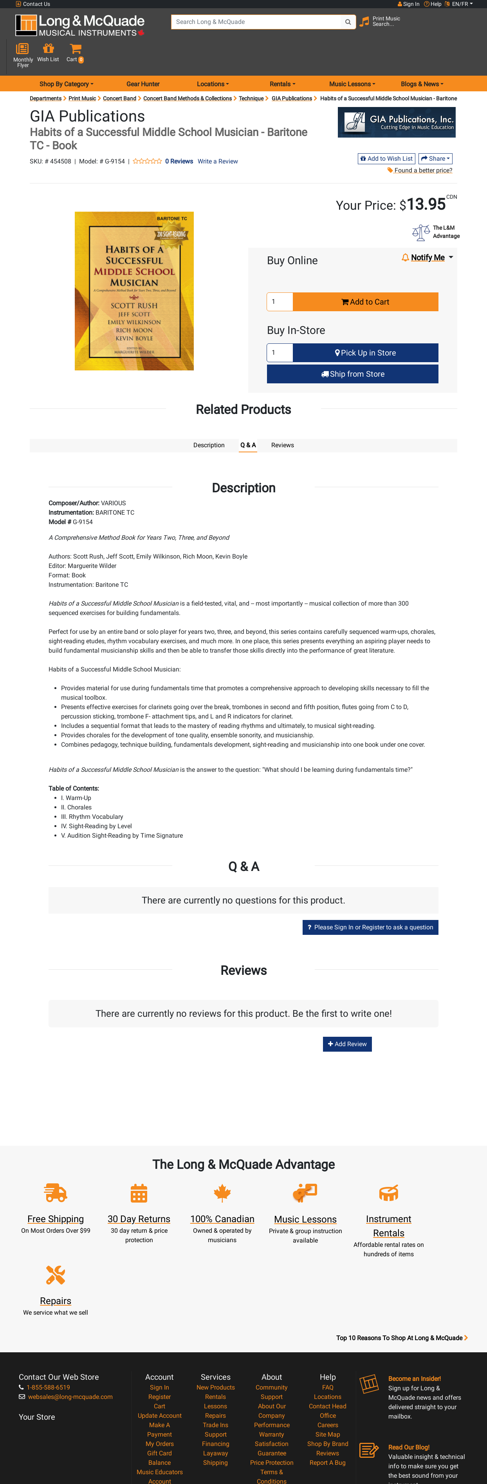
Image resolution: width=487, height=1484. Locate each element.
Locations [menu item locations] (210, 56)
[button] (469, 28)
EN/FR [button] (456, 4)
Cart (159, 1319)
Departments (45, 70)
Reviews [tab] (282, 417)
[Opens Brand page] (397, 94)
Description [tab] (209, 417)
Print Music (82, 70)
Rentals (215, 1309)
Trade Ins (215, 1337)
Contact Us (33, 4)
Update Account (160, 1328)
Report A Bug (328, 1375)
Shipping (215, 1375)
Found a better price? (420, 142)
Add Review (347, 1016)
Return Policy (272, 1413)
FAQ (328, 1300)
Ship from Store (353, 346)
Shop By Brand (327, 1356)
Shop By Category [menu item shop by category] (64, 56)
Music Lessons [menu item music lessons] (350, 56)
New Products (216, 1300)
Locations (327, 1309)
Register (159, 1309)
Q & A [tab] (248, 417)
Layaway (215, 1366)
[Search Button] (341, 27)
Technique (251, 70)
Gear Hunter (142, 56)
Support (216, 1347)
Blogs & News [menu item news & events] (420, 56)
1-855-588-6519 (44, 1300)
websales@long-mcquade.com (66, 1309)
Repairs (215, 1328)
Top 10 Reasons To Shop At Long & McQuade (402, 1250)
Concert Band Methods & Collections (187, 70)
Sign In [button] (408, 4)
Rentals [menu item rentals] (280, 56)
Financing (215, 1356)
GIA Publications (292, 70)
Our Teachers (272, 1422)
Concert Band (119, 70)
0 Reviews (179, 133)
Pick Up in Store (365, 325)
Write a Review (218, 133)
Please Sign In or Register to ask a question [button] (370, 899)
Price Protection (272, 1375)
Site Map (328, 1347)
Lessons (215, 1319)
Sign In (159, 1300)
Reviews (327, 1366)
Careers (327, 1337)
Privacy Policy (272, 1403)
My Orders (160, 1356)
